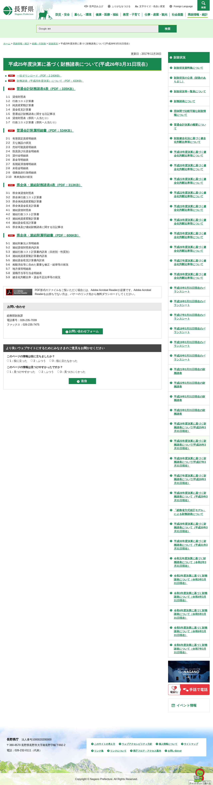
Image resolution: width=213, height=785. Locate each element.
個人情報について (168, 744)
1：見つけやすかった (22, 371)
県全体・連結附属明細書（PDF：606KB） (48, 235)
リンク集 (99, 750)
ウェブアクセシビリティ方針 (137, 744)
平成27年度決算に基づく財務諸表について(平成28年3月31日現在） (190, 479)
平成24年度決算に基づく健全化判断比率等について (190, 222)
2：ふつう (40, 360)
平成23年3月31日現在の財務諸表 (189, 412)
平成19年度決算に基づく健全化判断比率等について (190, 154)
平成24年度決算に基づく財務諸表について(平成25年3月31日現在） (190, 427)
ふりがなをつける (121, 6)
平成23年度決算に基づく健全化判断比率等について (190, 208)
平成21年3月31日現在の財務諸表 (189, 371)
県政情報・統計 (21, 43)
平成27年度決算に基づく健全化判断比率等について (190, 262)
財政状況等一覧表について (190, 91)
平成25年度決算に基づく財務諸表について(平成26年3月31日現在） (190, 445)
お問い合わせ (175, 750)
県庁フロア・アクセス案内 (147, 750)
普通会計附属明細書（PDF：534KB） (45, 130)
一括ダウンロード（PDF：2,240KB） (39, 75)
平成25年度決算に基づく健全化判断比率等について (190, 235)
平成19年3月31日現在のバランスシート (189, 344)
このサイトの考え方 (104, 744)
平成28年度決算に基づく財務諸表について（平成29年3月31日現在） (191, 497)
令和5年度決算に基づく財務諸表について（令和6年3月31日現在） (190, 631)
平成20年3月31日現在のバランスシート (189, 357)
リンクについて (118, 750)
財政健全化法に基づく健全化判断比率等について (190, 140)
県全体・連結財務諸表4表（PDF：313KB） (49, 185)
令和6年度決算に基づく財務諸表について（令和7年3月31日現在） (190, 649)
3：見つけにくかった (73, 371)
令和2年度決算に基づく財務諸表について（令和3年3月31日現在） (190, 579)
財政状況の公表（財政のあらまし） (190, 79)
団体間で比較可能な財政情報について (190, 113)
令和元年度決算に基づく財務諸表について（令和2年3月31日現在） (190, 562)
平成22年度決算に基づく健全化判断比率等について (190, 194)
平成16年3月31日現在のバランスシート (189, 303)
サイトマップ (191, 744)
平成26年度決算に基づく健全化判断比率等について (190, 249)
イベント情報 (187, 705)
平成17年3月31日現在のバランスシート (189, 317)
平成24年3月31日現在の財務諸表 (189, 398)
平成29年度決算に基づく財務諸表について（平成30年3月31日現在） (191, 527)
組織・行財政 (39, 43)
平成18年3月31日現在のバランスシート (189, 330)
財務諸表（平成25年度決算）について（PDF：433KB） (50, 80)
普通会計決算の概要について (190, 126)
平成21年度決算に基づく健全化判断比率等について (190, 181)
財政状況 (53, 43)
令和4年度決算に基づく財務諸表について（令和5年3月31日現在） (190, 614)
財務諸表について (184, 101)
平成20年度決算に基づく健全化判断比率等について (190, 167)
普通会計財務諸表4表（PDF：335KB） (46, 89)
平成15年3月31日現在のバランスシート (189, 289)
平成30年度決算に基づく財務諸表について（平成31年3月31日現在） (191, 545)
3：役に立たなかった (65, 360)
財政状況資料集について (188, 67)
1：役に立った (18, 360)
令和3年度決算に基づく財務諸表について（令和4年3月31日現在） (190, 597)
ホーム (6, 43)
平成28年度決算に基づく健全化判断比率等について (190, 276)
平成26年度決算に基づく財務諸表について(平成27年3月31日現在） (190, 462)
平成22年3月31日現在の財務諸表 (189, 385)
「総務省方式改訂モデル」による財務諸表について (190, 512)
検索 (203, 7)
